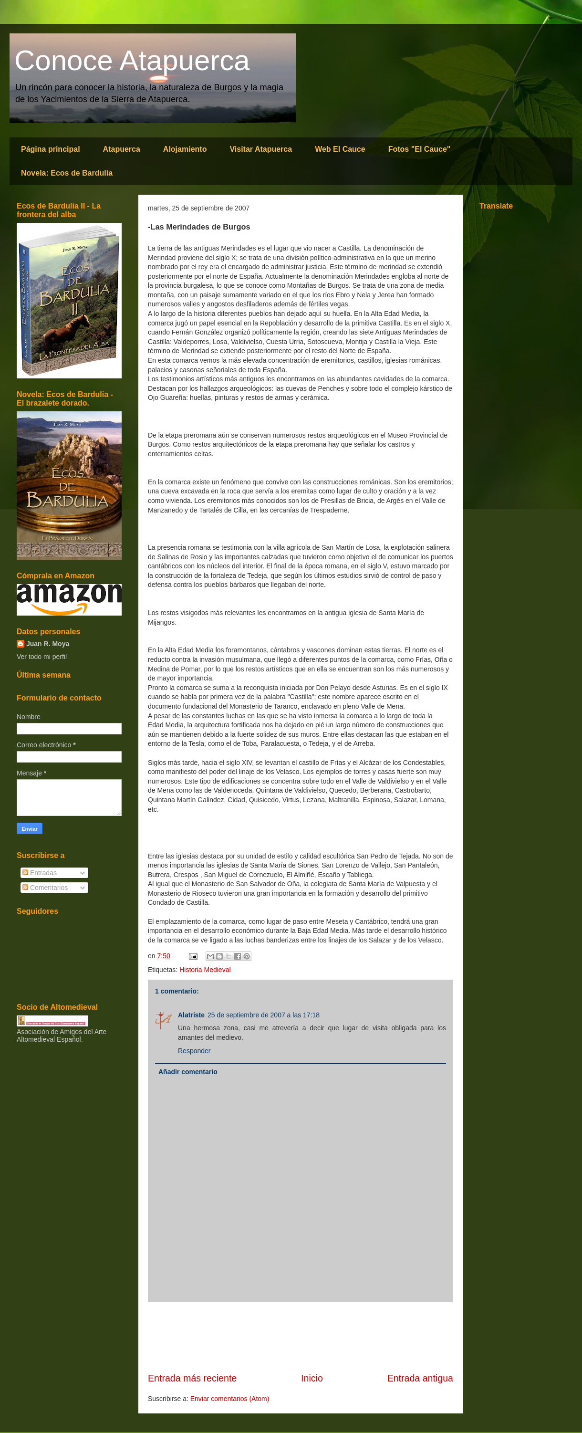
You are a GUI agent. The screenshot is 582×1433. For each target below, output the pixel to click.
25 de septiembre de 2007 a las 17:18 (264, 1015)
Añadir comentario (188, 1072)
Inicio (312, 1378)
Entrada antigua (420, 1378)
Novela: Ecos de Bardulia (67, 173)
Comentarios (45, 887)
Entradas (39, 873)
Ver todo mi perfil (42, 656)
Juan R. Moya (47, 644)
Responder (194, 1051)
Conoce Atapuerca (132, 60)
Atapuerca (121, 149)
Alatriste (191, 1015)
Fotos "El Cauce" (419, 149)
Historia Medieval (204, 969)
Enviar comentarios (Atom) (230, 1398)
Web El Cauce (340, 149)
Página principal (50, 149)
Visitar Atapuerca (260, 149)
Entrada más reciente (192, 1378)
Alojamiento (185, 149)
